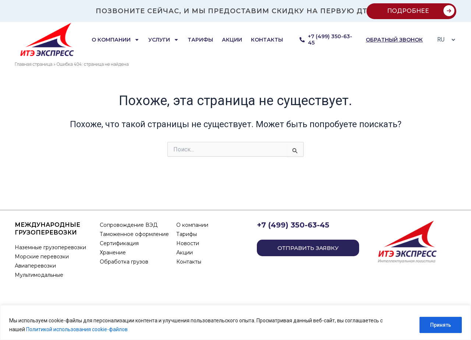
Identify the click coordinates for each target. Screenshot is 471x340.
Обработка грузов (124, 261)
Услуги (163, 39)
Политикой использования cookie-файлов (77, 329)
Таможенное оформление (134, 234)
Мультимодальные (39, 275)
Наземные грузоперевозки (51, 247)
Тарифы (200, 39)
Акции (232, 39)
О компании (115, 39)
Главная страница (34, 64)
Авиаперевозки (35, 265)
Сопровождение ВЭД (128, 225)
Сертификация (119, 243)
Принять (440, 325)
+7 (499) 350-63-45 (293, 225)
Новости (187, 243)
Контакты (267, 39)
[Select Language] (444, 39)
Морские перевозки (42, 256)
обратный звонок (394, 39)
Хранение (113, 252)
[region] (235, 322)
